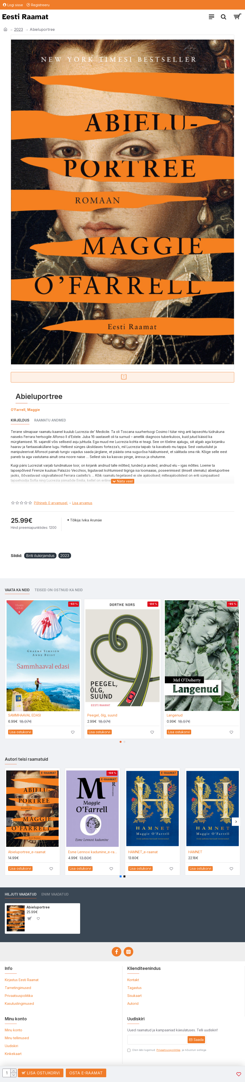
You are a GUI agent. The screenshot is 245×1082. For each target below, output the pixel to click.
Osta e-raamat (86, 1073)
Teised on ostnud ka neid (58, 590)
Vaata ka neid (17, 590)
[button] (121, 742)
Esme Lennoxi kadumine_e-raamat (93, 852)
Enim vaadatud (55, 894)
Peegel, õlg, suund (102, 715)
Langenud (175, 715)
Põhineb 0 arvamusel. (51, 503)
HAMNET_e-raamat (143, 852)
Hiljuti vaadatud (21, 894)
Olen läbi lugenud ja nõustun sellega (166, 1050)
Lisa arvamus (82, 503)
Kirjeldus (20, 420)
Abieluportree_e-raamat (26, 852)
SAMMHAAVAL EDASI (24, 715)
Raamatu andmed (50, 420)
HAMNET (195, 852)
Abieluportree (38, 907)
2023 (18, 29)
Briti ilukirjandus (40, 555)
